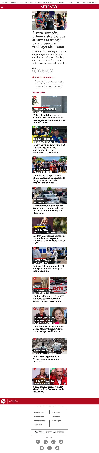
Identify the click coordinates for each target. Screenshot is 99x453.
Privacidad (56, 417)
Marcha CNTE (24, 2)
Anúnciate (38, 425)
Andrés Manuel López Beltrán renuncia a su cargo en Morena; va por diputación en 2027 (49, 239)
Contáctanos (39, 417)
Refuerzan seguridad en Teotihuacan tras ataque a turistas (47, 359)
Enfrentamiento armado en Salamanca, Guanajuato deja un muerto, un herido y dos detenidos (48, 209)
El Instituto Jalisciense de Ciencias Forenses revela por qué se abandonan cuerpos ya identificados (49, 119)
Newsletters (39, 413)
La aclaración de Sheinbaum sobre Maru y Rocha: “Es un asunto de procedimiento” (48, 329)
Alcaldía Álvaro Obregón (53, 82)
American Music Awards (87, 2)
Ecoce (38, 86)
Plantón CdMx (41, 2)
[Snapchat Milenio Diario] (57, 448)
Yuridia (77, 2)
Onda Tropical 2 (50, 2)
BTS (96, 2)
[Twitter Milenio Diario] (46, 442)
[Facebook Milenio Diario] (38, 442)
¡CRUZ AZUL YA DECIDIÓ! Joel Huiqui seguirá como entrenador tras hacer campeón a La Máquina (49, 149)
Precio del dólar (14, 2)
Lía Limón (57, 86)
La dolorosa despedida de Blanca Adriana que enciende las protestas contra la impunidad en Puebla (49, 179)
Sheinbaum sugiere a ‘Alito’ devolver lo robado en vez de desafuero (48, 389)
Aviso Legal (56, 421)
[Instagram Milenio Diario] (53, 442)
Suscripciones (39, 421)
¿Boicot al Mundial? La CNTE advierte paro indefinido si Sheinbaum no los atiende (48, 299)
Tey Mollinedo (60, 2)
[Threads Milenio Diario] (61, 442)
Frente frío (33, 2)
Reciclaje (47, 86)
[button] (1, 7)
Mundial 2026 (69, 2)
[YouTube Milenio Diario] (42, 448)
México (38, 82)
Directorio (56, 413)
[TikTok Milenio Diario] (49, 448)
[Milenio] (49, 6)
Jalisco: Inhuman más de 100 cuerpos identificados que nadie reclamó (48, 268)
